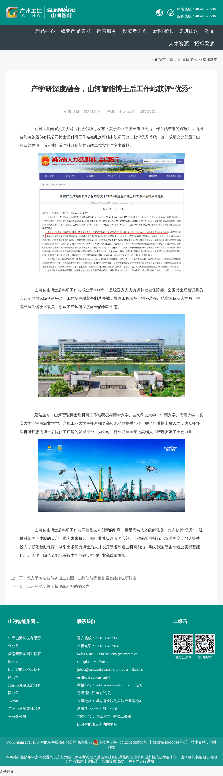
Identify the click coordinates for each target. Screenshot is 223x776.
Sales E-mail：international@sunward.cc (107, 654)
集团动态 (210, 59)
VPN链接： (86, 716)
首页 (173, 59)
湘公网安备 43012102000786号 (120, 742)
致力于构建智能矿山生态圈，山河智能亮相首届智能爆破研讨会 (82, 578)
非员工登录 (122, 716)
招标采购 (204, 44)
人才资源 (179, 44)
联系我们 (86, 621)
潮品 (210, 31)
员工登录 (103, 716)
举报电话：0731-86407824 (97, 646)
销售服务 (106, 31)
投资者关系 (134, 31)
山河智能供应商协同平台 (97, 724)
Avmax (13, 701)
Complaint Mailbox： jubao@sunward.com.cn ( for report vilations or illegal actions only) (110, 669)
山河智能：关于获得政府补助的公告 (58, 586)
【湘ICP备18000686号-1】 (168, 742)
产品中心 (45, 31)
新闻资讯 (163, 31)
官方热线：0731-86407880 (97, 638)
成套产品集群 (76, 31)
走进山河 (189, 31)
